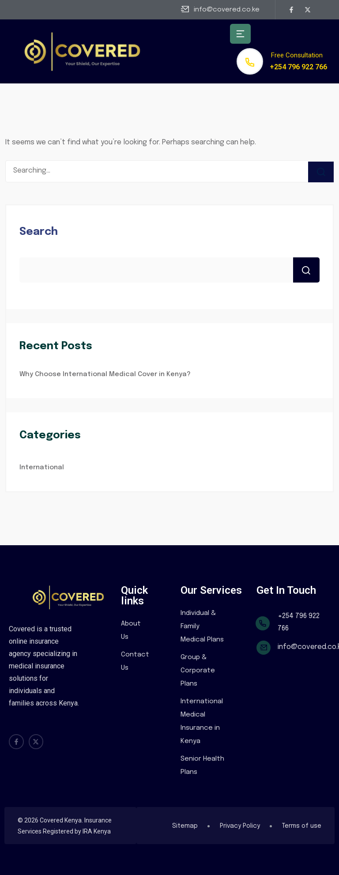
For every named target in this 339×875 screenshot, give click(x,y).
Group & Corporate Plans (198, 670)
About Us (131, 630)
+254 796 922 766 (298, 67)
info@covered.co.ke (227, 9)
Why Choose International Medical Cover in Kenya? (105, 374)
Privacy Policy (240, 826)
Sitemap (185, 826)
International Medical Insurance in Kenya (202, 721)
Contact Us (135, 661)
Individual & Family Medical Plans (202, 626)
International (41, 467)
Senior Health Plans (202, 765)
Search (38, 232)
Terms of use (301, 826)
